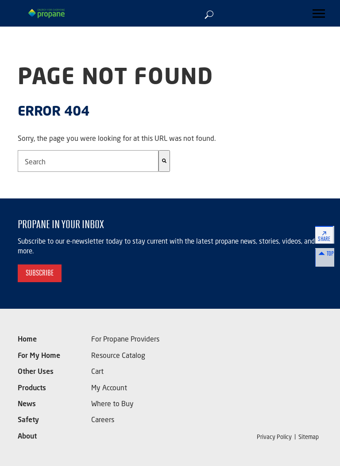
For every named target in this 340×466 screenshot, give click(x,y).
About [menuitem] (27, 436)
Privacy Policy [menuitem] (274, 437)
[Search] (164, 161)
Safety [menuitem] (28, 421)
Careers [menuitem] (102, 421)
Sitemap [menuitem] (308, 437)
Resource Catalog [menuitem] (118, 361)
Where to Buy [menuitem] (112, 406)
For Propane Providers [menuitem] (125, 345)
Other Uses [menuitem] (36, 376)
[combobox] (88, 161)
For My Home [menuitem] (39, 361)
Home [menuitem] (27, 345)
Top (325, 262)
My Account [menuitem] (109, 391)
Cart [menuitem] (97, 376)
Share (325, 239)
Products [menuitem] (32, 391)
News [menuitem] (27, 406)
